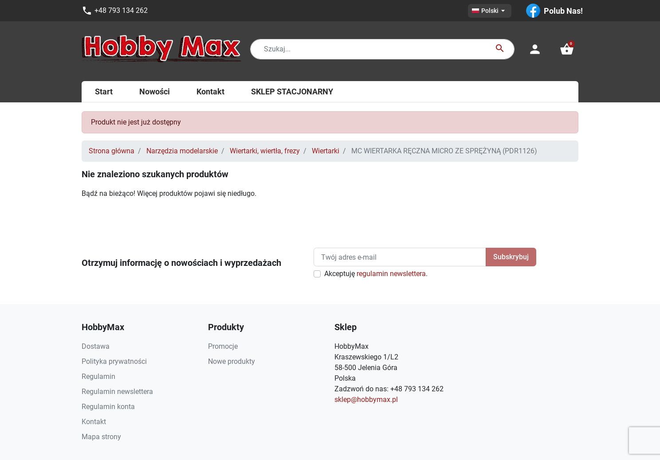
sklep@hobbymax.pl (366, 399)
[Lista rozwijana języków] (489, 11)
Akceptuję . (376, 273)
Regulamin (98, 376)
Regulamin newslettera (117, 391)
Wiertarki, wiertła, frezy (265, 151)
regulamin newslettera (391, 273)
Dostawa (96, 346)
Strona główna (111, 151)
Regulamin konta (108, 406)
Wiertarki (325, 151)
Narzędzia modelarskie (182, 151)
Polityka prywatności (114, 361)
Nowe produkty (231, 361)
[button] (566, 49)
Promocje (223, 346)
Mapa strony (101, 437)
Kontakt (94, 421)
